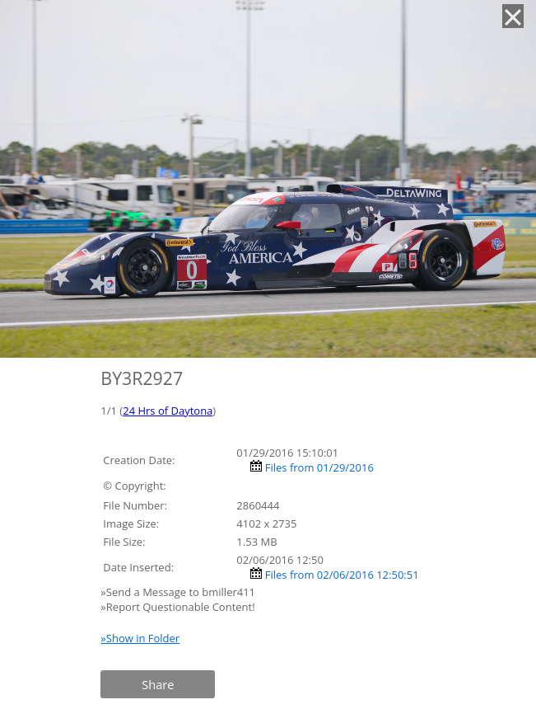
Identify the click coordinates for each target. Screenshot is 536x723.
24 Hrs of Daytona (167, 410)
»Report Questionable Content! (177, 606)
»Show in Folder (139, 638)
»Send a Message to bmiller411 (179, 592)
